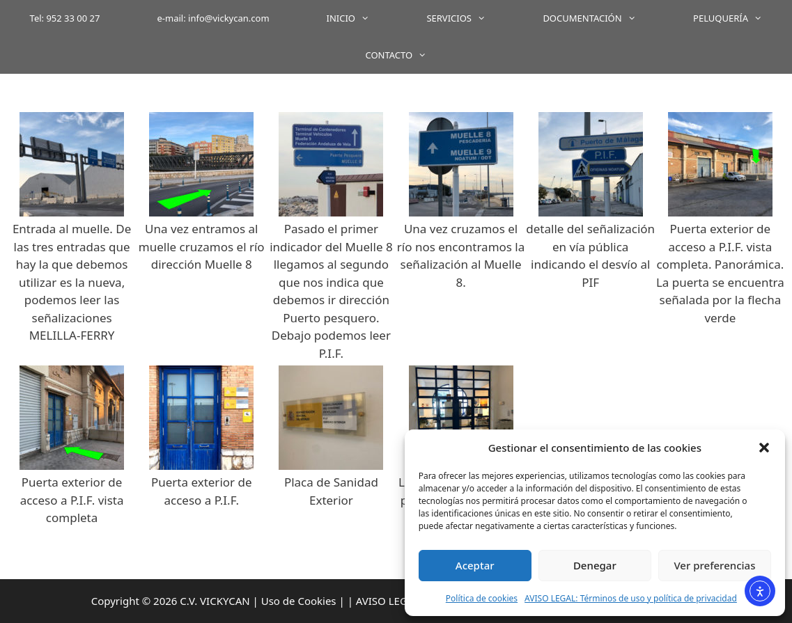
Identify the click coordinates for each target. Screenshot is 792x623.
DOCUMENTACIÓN (604, 18)
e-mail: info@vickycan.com (213, 18)
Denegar (594, 565)
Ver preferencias (714, 565)
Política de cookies (482, 598)
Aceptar (475, 565)
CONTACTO (410, 55)
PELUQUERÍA (742, 18)
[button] (764, 448)
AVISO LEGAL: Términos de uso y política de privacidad (631, 598)
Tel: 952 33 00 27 (65, 18)
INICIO (362, 18)
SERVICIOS (470, 18)
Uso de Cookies (298, 601)
